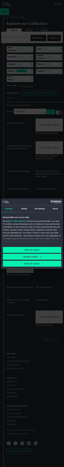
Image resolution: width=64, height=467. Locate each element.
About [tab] (55, 209)
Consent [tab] (8, 209)
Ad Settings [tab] (40, 209)
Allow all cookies (32, 250)
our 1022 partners (18, 221)
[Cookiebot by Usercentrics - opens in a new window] (50, 201)
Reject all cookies (32, 264)
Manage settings (32, 257)
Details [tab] (24, 209)
